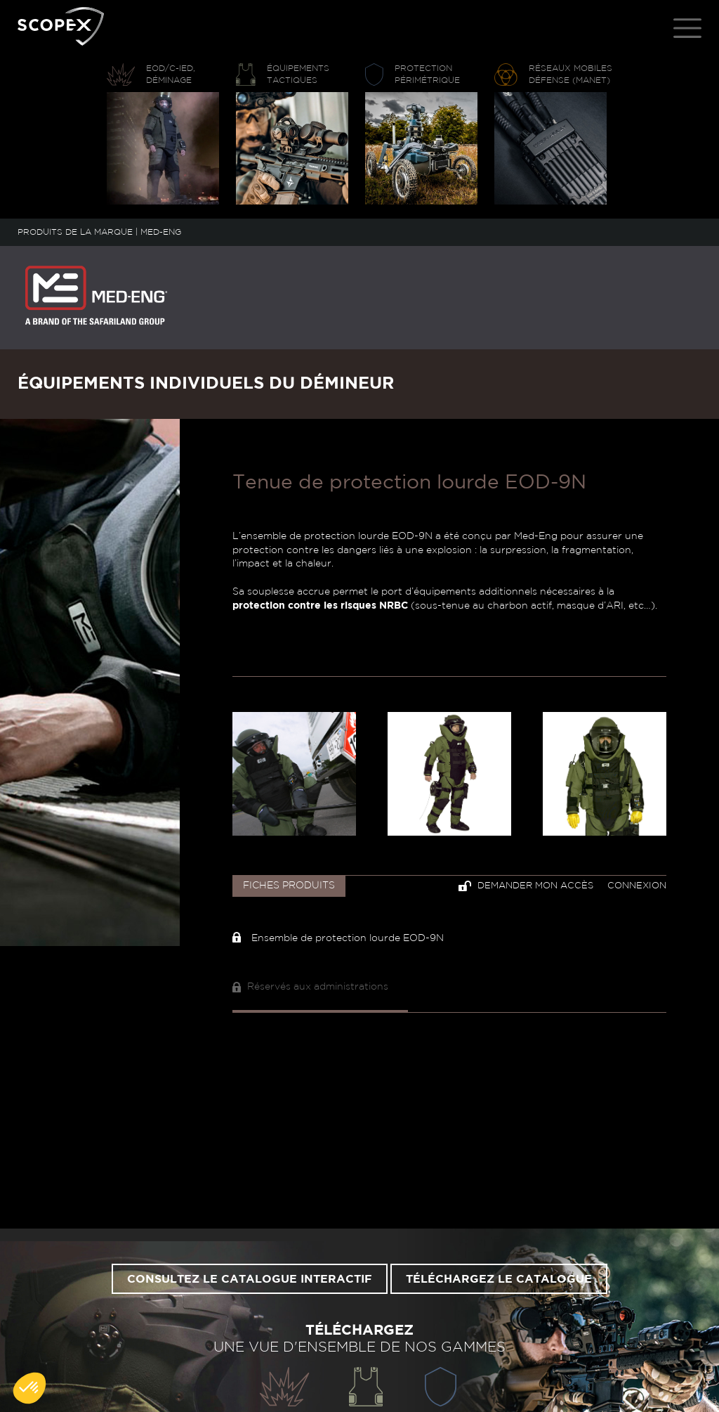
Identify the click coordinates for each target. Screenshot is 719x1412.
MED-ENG (160, 232)
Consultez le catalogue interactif (249, 1279)
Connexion (636, 885)
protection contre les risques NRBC (320, 606)
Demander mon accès (526, 886)
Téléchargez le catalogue (499, 1279)
